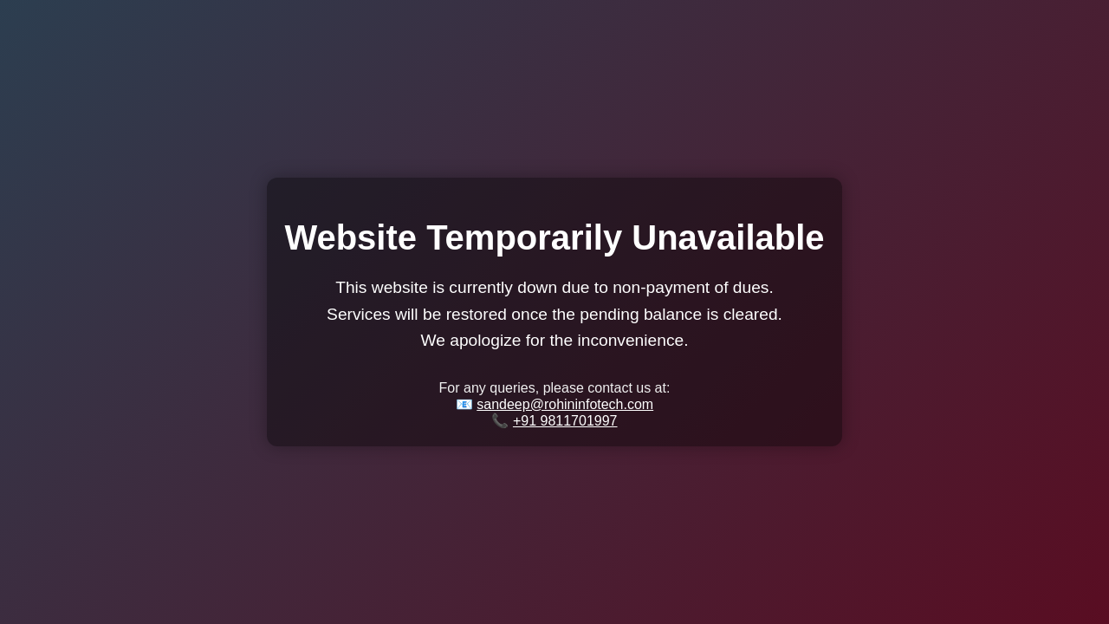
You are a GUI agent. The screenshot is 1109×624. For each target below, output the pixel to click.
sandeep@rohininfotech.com (565, 404)
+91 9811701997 (565, 420)
